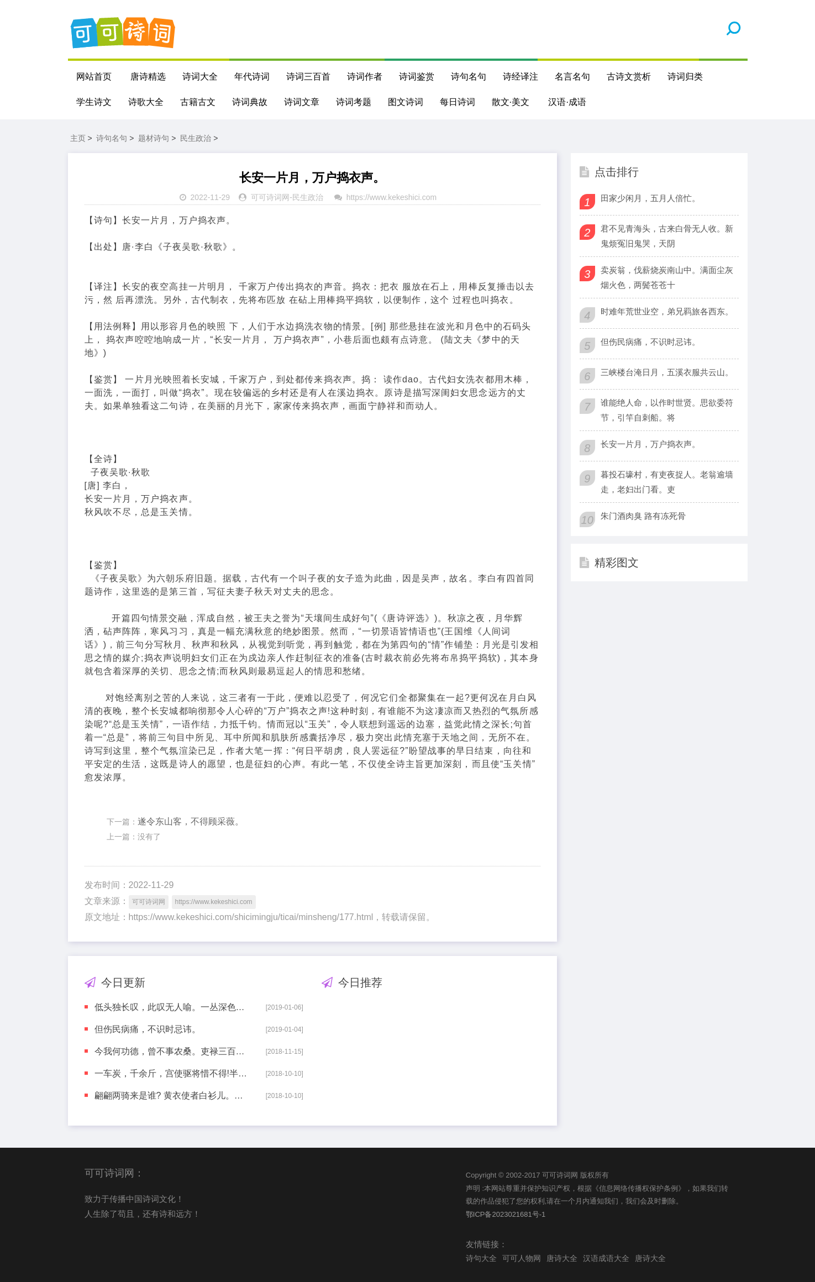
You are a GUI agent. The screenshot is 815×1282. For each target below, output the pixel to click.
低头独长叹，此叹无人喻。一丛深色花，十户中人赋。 (172, 1007)
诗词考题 (353, 102)
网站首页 (94, 76)
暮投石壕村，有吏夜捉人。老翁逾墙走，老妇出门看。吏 (667, 482)
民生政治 (195, 138)
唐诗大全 (561, 1258)
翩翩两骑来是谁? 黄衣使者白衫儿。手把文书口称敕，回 (172, 1095)
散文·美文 (510, 102)
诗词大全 (200, 76)
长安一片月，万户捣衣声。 (650, 444)
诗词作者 (364, 76)
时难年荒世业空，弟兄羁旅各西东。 (667, 311)
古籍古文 (197, 102)
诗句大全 (481, 1258)
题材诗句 (153, 138)
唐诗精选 (148, 76)
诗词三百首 (308, 76)
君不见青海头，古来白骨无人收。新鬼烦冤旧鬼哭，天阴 (667, 236)
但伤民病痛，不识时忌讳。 (147, 1029)
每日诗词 (457, 102)
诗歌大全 (146, 102)
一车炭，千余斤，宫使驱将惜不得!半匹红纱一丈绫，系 (172, 1073)
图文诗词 (405, 102)
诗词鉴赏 (416, 76)
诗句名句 (468, 76)
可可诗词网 (270, 197)
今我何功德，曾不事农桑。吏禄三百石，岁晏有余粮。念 (172, 1051)
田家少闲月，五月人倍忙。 (650, 198)
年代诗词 (252, 76)
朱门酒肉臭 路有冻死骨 (643, 516)
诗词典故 (249, 102)
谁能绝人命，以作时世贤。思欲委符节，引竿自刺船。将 (667, 410)
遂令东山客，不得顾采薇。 (191, 821)
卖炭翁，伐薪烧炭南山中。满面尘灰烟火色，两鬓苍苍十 (667, 277)
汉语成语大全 (606, 1258)
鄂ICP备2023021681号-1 (506, 1214)
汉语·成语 (567, 102)
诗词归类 (685, 76)
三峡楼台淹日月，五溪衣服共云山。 (667, 372)
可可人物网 (521, 1258)
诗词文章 (301, 102)
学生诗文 (94, 102)
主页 (78, 138)
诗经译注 (520, 76)
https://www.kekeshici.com (391, 197)
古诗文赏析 (629, 76)
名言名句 (572, 76)
